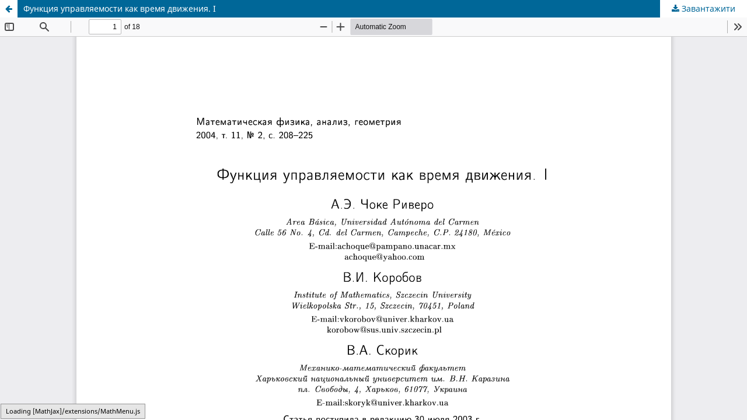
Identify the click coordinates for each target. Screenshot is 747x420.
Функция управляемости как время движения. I (119, 8)
